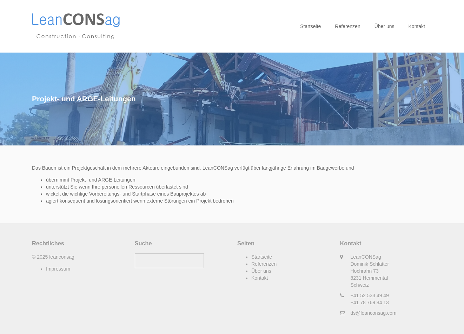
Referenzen (347, 26)
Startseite (310, 26)
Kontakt (417, 26)
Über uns (384, 26)
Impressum (58, 269)
